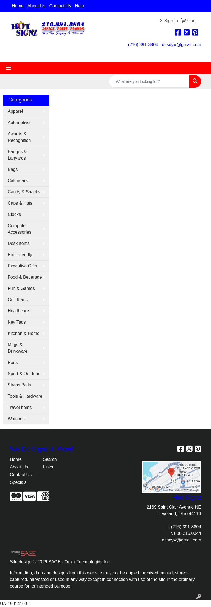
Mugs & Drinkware (17, 348)
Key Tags (17, 322)
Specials (18, 482)
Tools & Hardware (25, 396)
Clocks (14, 214)
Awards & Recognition (19, 137)
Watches (16, 418)
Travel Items (20, 407)
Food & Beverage (25, 277)
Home (18, 6)
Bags (13, 169)
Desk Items (19, 243)
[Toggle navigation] (8, 68)
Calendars (18, 180)
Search (50, 459)
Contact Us (60, 6)
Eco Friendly (20, 254)
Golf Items (18, 299)
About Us (36, 6)
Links (48, 467)
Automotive (19, 122)
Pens (13, 362)
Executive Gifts (22, 266)
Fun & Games (21, 288)
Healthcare (18, 311)
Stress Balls (19, 385)
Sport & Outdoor (24, 373)
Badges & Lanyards (17, 154)
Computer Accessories (19, 229)
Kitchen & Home (24, 333)
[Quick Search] (149, 81)
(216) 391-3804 (143, 44)
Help (79, 6)
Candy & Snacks (24, 192)
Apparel (15, 111)
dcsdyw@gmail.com (181, 44)
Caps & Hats (20, 203)
